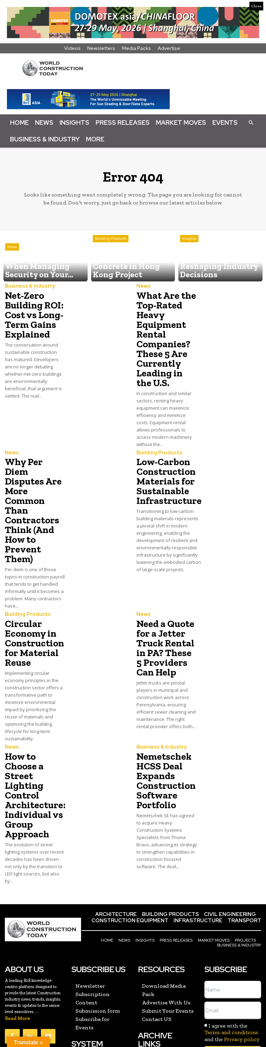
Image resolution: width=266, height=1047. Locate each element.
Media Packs (136, 48)
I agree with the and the (231, 959)
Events (225, 122)
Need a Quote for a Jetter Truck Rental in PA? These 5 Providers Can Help (166, 600)
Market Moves (181, 122)
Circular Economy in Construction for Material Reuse (31, 596)
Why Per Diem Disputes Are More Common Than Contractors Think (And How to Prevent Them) (34, 476)
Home (19, 122)
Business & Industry (45, 139)
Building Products (110, 255)
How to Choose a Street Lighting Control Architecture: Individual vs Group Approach (33, 733)
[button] (250, 122)
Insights (74, 122)
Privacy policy (241, 965)
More (95, 139)
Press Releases (123, 122)
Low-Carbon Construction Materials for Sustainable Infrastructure (164, 463)
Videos (72, 48)
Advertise (169, 48)
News (44, 122)
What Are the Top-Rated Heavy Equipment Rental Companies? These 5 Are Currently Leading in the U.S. (164, 332)
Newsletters (101, 48)
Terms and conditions (231, 959)
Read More (17, 945)
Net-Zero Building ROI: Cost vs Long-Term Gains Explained (31, 311)
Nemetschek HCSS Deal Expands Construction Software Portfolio (162, 725)
